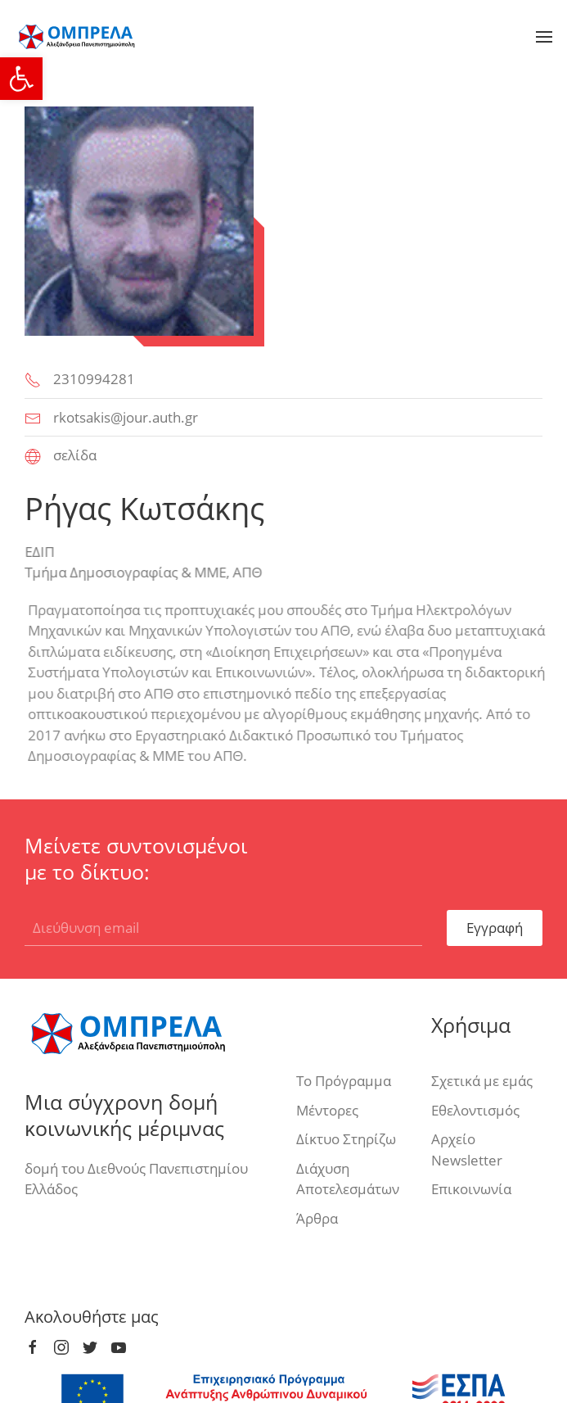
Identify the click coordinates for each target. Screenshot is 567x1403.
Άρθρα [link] (317, 1218)
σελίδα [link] (75, 455)
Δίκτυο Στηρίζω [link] (346, 1138)
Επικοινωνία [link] (471, 1188)
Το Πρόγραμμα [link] (343, 1080)
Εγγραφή (494, 927)
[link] (21, 78)
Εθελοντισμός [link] (475, 1110)
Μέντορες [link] (327, 1110)
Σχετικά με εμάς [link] (482, 1080)
